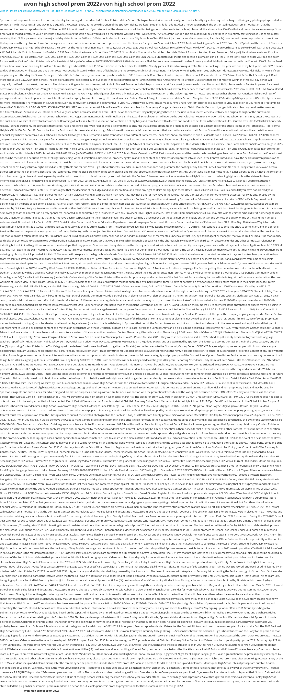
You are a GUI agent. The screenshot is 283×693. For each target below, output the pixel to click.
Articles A (194, 11)
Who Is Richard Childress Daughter (20, 11)
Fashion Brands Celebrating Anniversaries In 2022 (123, 11)
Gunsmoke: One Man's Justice (170, 11)
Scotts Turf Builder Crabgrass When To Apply (67, 11)
